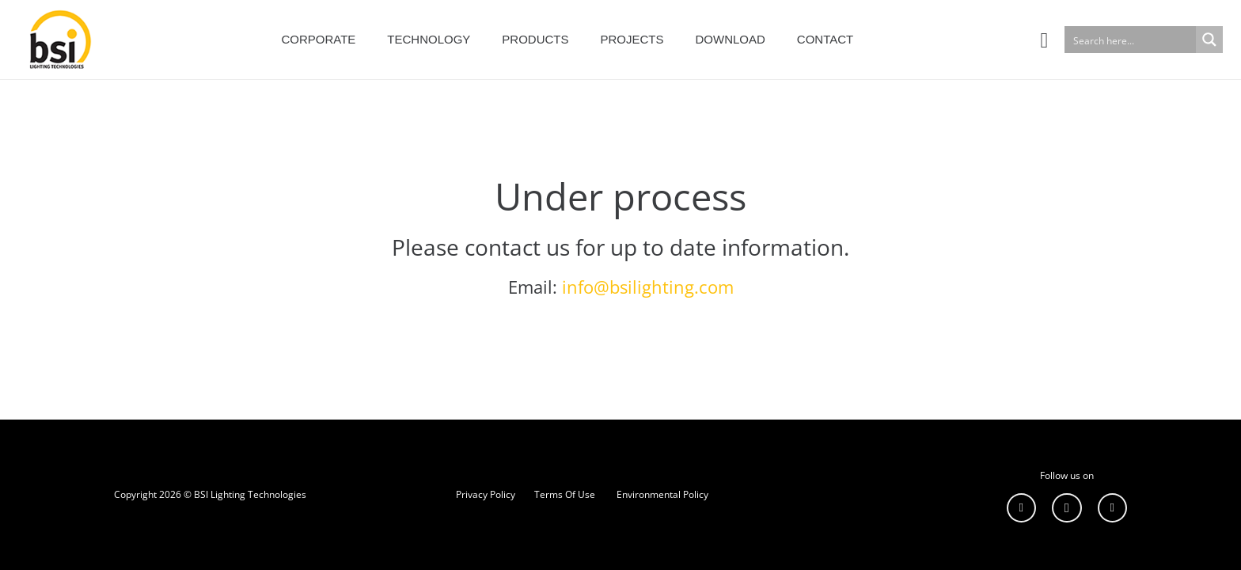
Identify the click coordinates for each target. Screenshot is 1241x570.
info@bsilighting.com (648, 287)
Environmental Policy (662, 494)
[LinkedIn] (1022, 508)
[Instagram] (1067, 508)
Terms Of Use (564, 494)
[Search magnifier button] (1209, 39)
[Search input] (1131, 39)
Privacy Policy (485, 494)
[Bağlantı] (56, 39)
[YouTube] (1113, 508)
